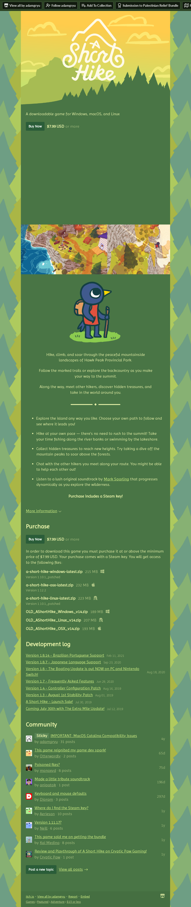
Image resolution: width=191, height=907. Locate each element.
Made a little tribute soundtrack (62, 779)
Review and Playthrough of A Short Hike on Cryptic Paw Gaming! (91, 851)
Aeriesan (47, 813)
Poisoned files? (47, 764)
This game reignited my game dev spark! (70, 750)
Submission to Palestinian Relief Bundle (147, 5)
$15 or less (74, 902)
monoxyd (48, 770)
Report (72, 896)
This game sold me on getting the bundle (70, 836)
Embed (85, 896)
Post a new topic (41, 869)
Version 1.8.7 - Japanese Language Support (63, 662)
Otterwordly (50, 756)
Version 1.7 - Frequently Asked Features (60, 681)
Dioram (46, 799)
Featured (42, 902)
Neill (44, 828)
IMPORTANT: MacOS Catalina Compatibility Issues (93, 735)
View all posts (71, 869)
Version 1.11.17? (48, 822)
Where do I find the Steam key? (61, 807)
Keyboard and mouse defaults (61, 793)
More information (43, 511)
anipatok (48, 785)
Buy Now (35, 126)
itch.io (30, 896)
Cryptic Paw (50, 857)
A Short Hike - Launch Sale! (49, 701)
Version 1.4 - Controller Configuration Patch (63, 688)
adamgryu (49, 741)
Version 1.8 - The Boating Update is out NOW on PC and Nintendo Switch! (82, 671)
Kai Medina (49, 842)
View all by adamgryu (51, 896)
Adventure (57, 902)
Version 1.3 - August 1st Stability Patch (59, 694)
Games (30, 902)
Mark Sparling (116, 479)
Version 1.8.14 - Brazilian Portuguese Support (65, 655)
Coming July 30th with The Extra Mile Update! (65, 708)
